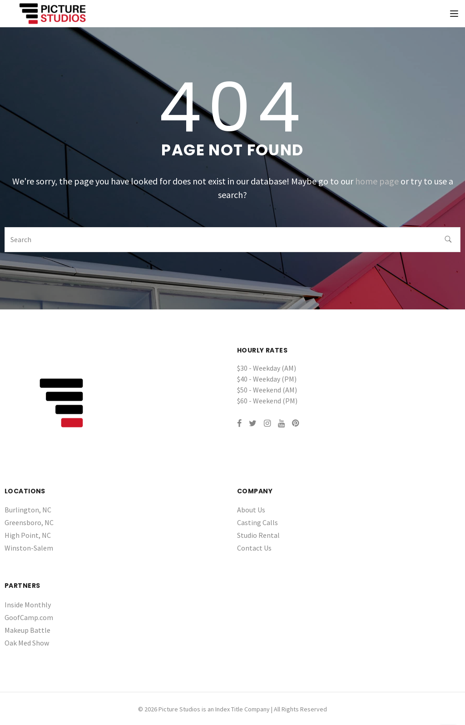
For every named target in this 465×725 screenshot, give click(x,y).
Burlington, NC (28, 509)
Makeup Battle (27, 630)
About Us (251, 509)
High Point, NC (28, 535)
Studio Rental (258, 535)
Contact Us (254, 547)
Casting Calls (257, 522)
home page (377, 181)
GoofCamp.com (29, 617)
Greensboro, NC (29, 522)
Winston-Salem (29, 547)
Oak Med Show (27, 642)
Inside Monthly (28, 604)
